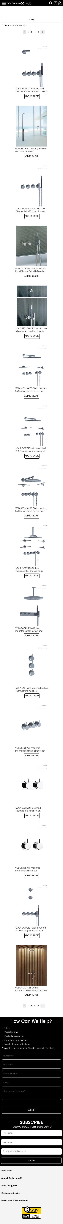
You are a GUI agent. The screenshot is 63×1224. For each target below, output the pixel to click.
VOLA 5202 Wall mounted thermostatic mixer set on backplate (28, 811)
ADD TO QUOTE (32, 96)
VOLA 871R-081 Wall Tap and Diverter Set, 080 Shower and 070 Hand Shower (32, 92)
